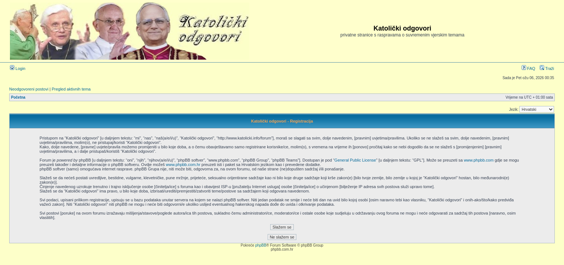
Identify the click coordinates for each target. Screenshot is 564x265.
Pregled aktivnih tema (71, 89)
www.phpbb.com (479, 160)
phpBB (260, 245)
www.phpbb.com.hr (184, 164)
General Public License (355, 160)
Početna (18, 97)
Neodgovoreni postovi (28, 89)
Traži (547, 68)
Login (17, 68)
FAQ (528, 68)
